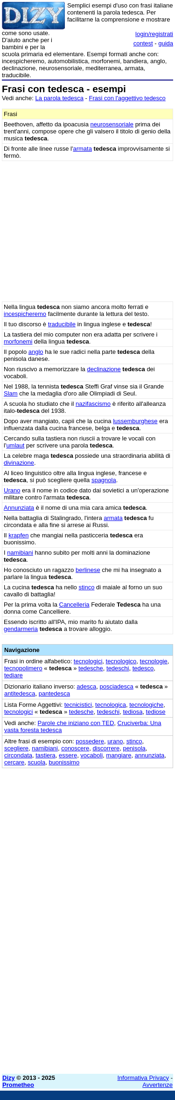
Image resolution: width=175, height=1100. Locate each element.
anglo (35, 351)
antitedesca (19, 693)
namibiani (20, 552)
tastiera (45, 755)
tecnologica (110, 704)
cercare (14, 762)
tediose (156, 711)
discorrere (105, 748)
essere (68, 755)
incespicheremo (25, 313)
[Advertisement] (87, 979)
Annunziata (19, 507)
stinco (86, 587)
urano (115, 741)
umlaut (15, 445)
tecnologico (121, 661)
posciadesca (116, 686)
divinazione (19, 462)
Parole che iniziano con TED (76, 722)
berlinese (88, 569)
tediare (13, 675)
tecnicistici (78, 704)
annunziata (150, 755)
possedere (90, 741)
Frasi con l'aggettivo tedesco (127, 98)
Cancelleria (74, 604)
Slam (11, 393)
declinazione (103, 369)
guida (165, 43)
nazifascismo (93, 403)
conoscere (75, 748)
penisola (134, 748)
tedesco (143, 668)
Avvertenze (157, 1084)
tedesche (90, 668)
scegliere (16, 748)
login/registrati (154, 33)
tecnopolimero (23, 668)
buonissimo (64, 762)
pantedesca (54, 693)
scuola (37, 762)
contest (143, 43)
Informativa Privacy (143, 1077)
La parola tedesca (59, 98)
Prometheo (18, 1084)
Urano (12, 490)
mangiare (118, 755)
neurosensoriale (112, 124)
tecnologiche (146, 704)
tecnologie (154, 661)
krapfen (18, 535)
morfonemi (18, 341)
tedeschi (117, 668)
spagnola (103, 480)
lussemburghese (135, 421)
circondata (18, 755)
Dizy (8, 1077)
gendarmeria (21, 628)
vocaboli (91, 755)
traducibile (62, 324)
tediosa (132, 711)
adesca (86, 686)
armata (82, 148)
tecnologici (88, 661)
